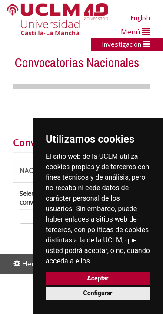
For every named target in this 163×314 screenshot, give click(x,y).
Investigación (126, 44)
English (140, 18)
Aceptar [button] (98, 278)
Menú (135, 32)
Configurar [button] (98, 293)
